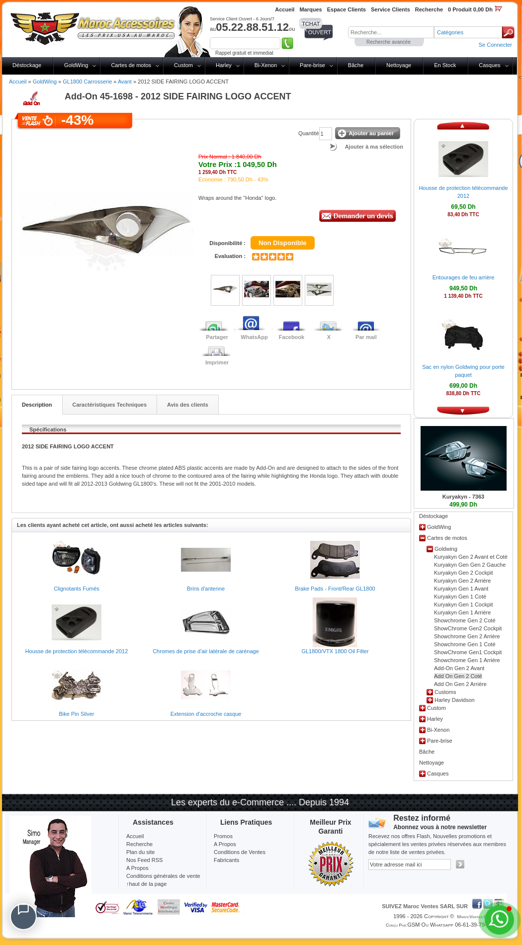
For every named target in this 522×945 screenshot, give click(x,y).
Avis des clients (187, 405)
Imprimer (217, 362)
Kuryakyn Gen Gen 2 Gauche (470, 565)
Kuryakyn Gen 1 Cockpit (463, 604)
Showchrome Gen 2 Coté (465, 620)
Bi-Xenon (266, 65)
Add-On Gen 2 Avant (459, 668)
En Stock (445, 65)
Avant (125, 82)
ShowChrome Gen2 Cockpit (468, 628)
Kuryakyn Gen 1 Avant (461, 589)
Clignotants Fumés (76, 589)
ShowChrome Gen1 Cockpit (468, 652)
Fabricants (226, 860)
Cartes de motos (131, 65)
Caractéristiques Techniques (110, 405)
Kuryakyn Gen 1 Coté (460, 597)
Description (37, 405)
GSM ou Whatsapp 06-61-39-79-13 (450, 925)
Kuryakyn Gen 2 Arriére (462, 581)
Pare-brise (312, 65)
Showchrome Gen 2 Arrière (467, 636)
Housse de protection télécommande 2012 (76, 651)
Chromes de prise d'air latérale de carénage (206, 651)
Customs (445, 692)
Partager (217, 337)
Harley (224, 65)
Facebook (291, 337)
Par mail (366, 337)
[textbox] (391, 32)
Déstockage (26, 65)
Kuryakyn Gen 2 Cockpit (463, 573)
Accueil (17, 82)
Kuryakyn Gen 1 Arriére (462, 612)
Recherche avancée (388, 42)
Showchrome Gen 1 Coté (465, 644)
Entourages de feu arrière (464, 277)
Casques (489, 65)
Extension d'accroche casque (206, 714)
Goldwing (446, 549)
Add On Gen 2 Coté (458, 676)
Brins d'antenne (206, 589)
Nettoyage (398, 65)
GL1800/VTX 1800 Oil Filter (334, 651)
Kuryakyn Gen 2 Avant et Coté (471, 557)
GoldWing (76, 65)
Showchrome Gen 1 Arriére (467, 660)
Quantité (308, 133)
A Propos (225, 844)
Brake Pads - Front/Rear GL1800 (335, 589)
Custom (183, 65)
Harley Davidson (455, 700)
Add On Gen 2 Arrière (460, 684)
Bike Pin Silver (76, 714)
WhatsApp (254, 337)
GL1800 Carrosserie (87, 82)
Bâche (355, 65)
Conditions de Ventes (239, 852)
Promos (223, 836)
